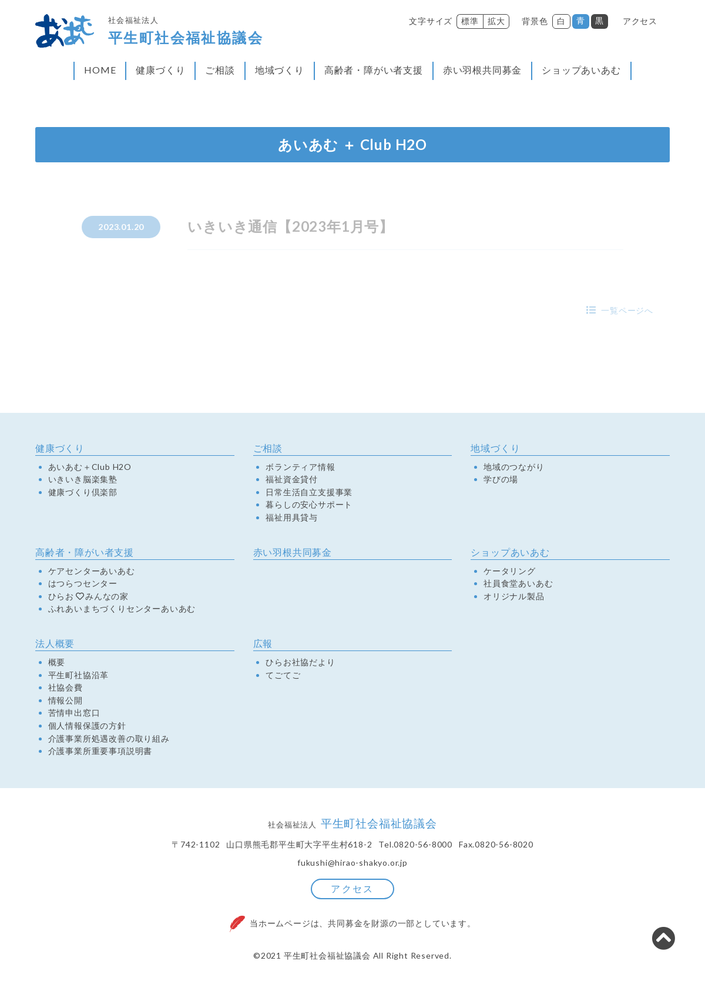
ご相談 (219, 69)
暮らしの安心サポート (309, 504)
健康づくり (160, 69)
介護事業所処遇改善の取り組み (109, 738)
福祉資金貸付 (292, 479)
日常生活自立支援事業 (309, 492)
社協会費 (65, 687)
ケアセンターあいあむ (91, 570)
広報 (263, 643)
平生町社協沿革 (78, 674)
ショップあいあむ (581, 69)
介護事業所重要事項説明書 (100, 750)
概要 (57, 662)
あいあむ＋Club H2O (90, 466)
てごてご (283, 674)
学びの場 (501, 479)
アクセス (640, 21)
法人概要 (55, 643)
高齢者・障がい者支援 (373, 69)
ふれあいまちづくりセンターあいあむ (122, 609)
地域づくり (279, 69)
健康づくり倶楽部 (83, 492)
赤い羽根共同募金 (482, 69)
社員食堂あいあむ (518, 583)
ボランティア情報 (300, 466)
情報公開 (65, 700)
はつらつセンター (83, 583)
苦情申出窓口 (74, 713)
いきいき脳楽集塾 (83, 479)
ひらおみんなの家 (88, 596)
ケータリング (510, 570)
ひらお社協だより (300, 662)
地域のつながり (514, 466)
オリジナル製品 (514, 596)
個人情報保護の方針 (87, 725)
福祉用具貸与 (292, 517)
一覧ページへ (627, 310)
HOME (100, 69)
